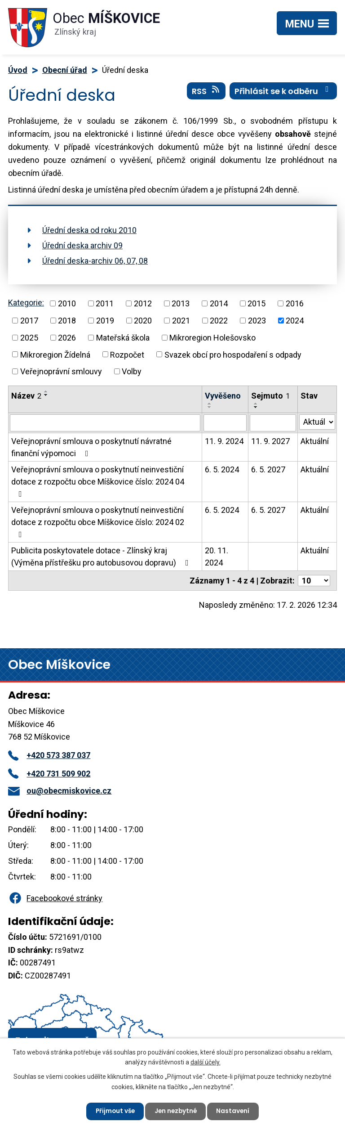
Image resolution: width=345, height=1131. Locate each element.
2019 (105, 320)
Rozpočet (127, 354)
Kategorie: (26, 302)
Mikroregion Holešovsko (212, 337)
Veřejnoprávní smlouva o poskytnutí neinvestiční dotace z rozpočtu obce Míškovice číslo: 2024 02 (97, 522)
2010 (67, 303)
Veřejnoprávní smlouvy (61, 371)
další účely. (205, 1061)
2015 (256, 303)
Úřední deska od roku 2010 (89, 230)
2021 (181, 320)
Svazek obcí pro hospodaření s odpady (232, 354)
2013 (181, 303)
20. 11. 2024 (216, 556)
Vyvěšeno (223, 395)
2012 (143, 303)
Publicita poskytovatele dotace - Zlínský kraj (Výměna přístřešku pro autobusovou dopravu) (101, 556)
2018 (67, 320)
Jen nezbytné (176, 1110)
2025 (29, 337)
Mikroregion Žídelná (55, 354)
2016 (295, 303)
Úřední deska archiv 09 (82, 245)
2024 (295, 320)
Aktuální (315, 441)
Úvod (17, 70)
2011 (105, 303)
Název (26, 395)
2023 (257, 320)
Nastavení (235, 1110)
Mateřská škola (123, 337)
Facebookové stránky (55, 898)
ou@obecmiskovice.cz (59, 790)
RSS (206, 92)
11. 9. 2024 (224, 441)
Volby (132, 371)
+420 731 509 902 (49, 773)
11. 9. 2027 (270, 441)
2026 (67, 337)
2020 (143, 320)
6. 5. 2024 (222, 469)
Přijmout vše (113, 1110)
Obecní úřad (64, 70)
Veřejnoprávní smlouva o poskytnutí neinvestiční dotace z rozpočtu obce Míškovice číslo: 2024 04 (97, 481)
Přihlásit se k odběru (283, 92)
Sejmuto (270, 395)
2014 (219, 303)
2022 (219, 320)
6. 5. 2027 (268, 469)
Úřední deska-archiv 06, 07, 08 (95, 260)
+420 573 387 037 (49, 755)
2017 (29, 320)
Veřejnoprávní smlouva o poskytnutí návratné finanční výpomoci (91, 447)
